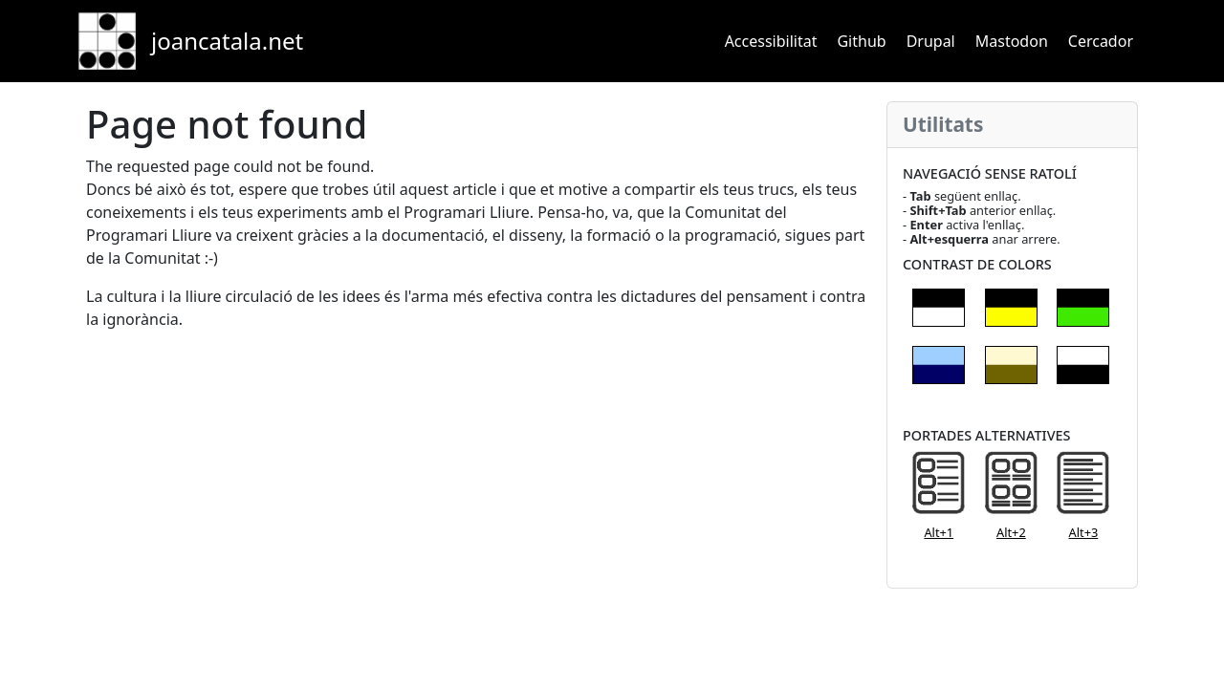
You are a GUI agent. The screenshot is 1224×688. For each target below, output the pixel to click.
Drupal (931, 41)
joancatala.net (227, 40)
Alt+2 (1011, 532)
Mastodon (1011, 41)
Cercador (1100, 41)
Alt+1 (938, 532)
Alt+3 (1084, 532)
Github (861, 41)
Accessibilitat (771, 41)
